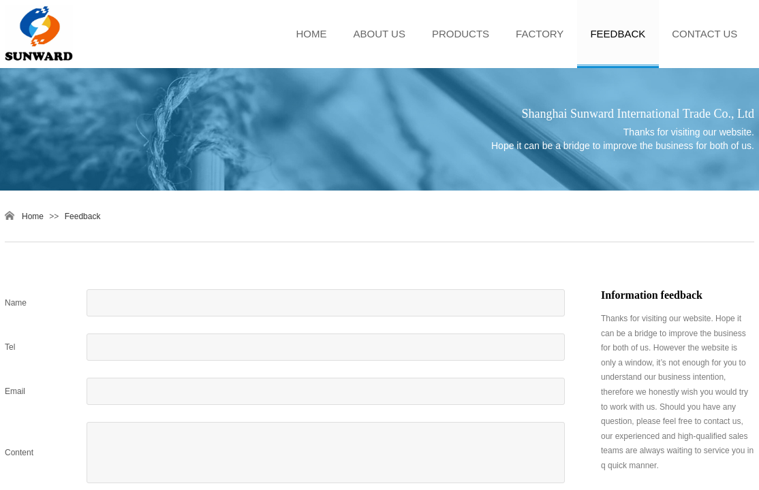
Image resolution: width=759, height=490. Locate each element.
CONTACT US (704, 33)
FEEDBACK (617, 33)
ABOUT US (379, 33)
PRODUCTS (460, 33)
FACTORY (539, 33)
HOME (311, 33)
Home (33, 216)
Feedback (83, 216)
